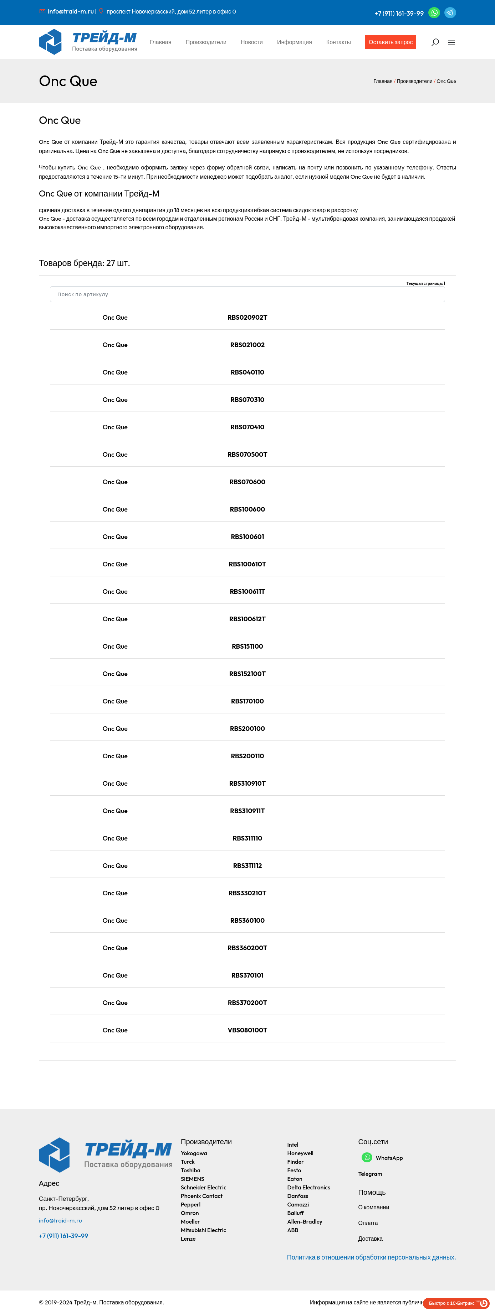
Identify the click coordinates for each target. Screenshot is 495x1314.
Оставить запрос (391, 42)
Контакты (338, 42)
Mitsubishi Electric (203, 1230)
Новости (252, 42)
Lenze (188, 1238)
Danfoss (297, 1195)
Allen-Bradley (305, 1221)
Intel (292, 1144)
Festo (294, 1170)
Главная (161, 42)
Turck (188, 1161)
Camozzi (298, 1204)
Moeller (190, 1221)
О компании (373, 1207)
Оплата (368, 1222)
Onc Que (115, 317)
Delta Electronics (308, 1187)
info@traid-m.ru (71, 11)
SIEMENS (192, 1178)
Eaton (294, 1178)
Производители (205, 42)
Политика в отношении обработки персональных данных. (371, 1257)
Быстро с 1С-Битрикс (452, 1303)
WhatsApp (382, 1157)
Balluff (295, 1212)
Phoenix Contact (202, 1195)
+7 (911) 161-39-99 (399, 13)
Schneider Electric (203, 1187)
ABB (292, 1230)
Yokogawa (194, 1153)
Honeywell (300, 1153)
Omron (190, 1212)
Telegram (370, 1173)
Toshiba (190, 1170)
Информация (294, 42)
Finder (295, 1161)
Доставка (370, 1238)
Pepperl (190, 1204)
